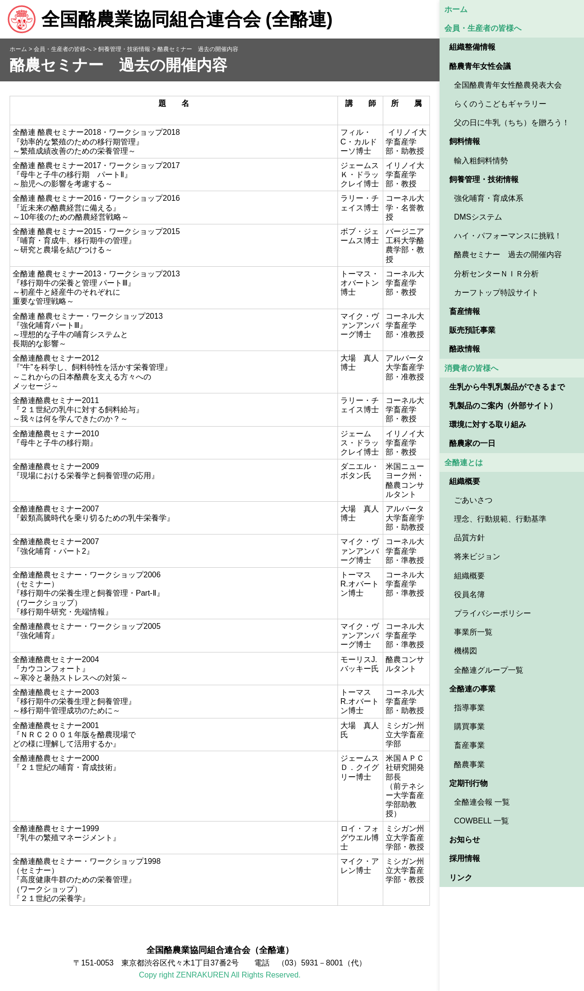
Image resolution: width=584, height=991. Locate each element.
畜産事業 (469, 745)
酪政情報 (464, 349)
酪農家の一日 (472, 443)
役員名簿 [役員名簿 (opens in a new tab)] (469, 594)
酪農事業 (469, 764)
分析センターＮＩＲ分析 (496, 274)
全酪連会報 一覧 (482, 802)
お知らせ (464, 839)
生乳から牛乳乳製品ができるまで (507, 387)
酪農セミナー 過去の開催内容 (508, 254)
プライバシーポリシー (492, 613)
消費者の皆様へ (471, 368)
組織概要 (464, 481)
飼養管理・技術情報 (484, 179)
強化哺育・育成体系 (488, 198)
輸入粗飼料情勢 (481, 160)
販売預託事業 (472, 330)
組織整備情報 (472, 47)
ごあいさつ (473, 500)
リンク (460, 878)
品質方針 (469, 538)
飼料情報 (464, 141)
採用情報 (464, 858)
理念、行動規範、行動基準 (500, 519)
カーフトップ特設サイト (496, 292)
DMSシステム (478, 217)
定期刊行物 (468, 783)
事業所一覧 (473, 632)
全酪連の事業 (472, 689)
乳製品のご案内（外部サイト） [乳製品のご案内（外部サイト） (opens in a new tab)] (503, 406)
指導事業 (469, 708)
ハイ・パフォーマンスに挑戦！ (508, 236)
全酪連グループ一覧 (488, 670)
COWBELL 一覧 (481, 821)
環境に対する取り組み (487, 424)
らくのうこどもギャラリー (500, 104)
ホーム (455, 9)
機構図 (465, 651)
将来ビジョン (477, 556)
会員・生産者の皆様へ (482, 28)
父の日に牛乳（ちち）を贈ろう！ (512, 122)
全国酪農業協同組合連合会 (170, 19)
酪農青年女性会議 (480, 66)
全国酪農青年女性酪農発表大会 (508, 85)
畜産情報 (464, 311)
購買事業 (469, 726)
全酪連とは (463, 462)
